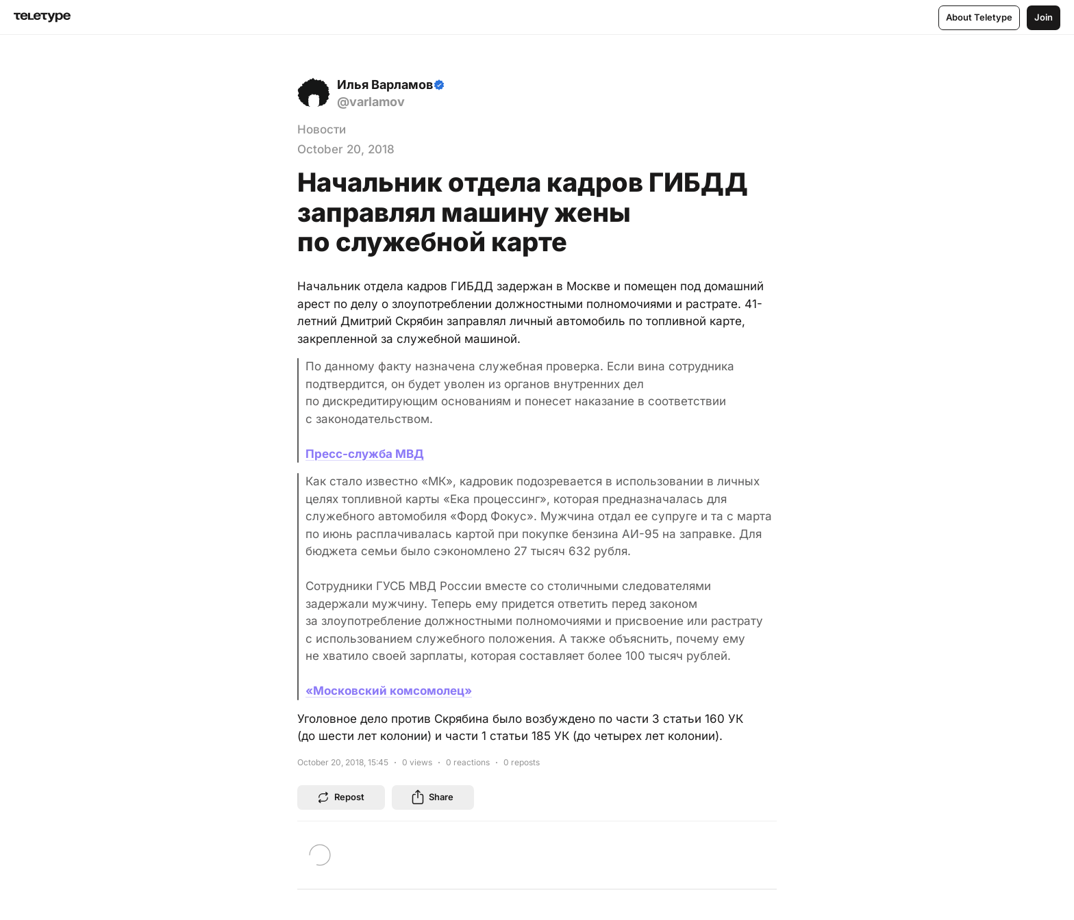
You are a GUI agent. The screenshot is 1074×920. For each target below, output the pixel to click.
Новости (321, 129)
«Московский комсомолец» (388, 691)
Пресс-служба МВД (364, 454)
